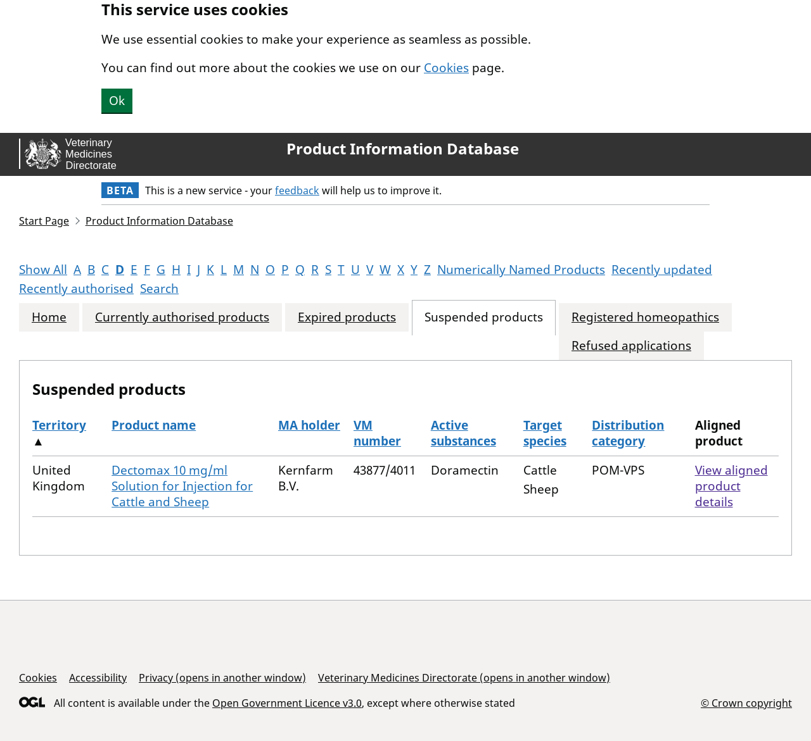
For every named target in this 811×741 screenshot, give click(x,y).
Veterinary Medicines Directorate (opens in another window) (464, 678)
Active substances (463, 433)
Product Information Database (402, 148)
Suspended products (484, 317)
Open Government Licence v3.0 (287, 703)
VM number (377, 433)
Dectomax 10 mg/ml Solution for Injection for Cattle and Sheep (182, 486)
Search (159, 288)
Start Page (44, 221)
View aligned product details (731, 486)
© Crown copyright (746, 702)
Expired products (347, 317)
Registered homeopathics (645, 317)
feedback (297, 190)
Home (49, 317)
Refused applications (631, 346)
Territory (59, 425)
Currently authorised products (182, 317)
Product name (154, 425)
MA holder (309, 425)
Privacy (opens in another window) (222, 678)
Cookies (446, 67)
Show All (43, 269)
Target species (544, 433)
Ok (117, 100)
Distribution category (628, 433)
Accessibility (98, 678)
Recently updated (661, 269)
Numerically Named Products (521, 269)
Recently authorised (76, 288)
